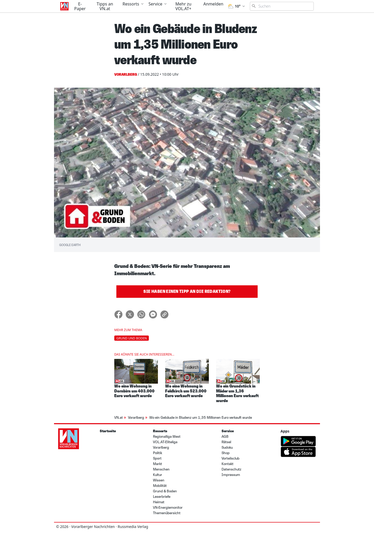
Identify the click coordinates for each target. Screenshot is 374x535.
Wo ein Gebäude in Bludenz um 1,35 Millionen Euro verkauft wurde (200, 417)
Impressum (231, 475)
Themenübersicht (167, 513)
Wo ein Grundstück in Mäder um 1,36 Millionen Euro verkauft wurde (237, 393)
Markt (157, 464)
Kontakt (227, 464)
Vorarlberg (136, 417)
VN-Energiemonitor (168, 507)
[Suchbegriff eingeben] (282, 6)
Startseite (108, 431)
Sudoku (227, 447)
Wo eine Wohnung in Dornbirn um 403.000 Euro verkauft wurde (134, 391)
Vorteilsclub (230, 458)
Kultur (157, 475)
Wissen (158, 480)
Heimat (158, 502)
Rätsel (226, 442)
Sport (157, 458)
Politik (157, 453)
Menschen (161, 469)
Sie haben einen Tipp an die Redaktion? (186, 291)
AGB (225, 436)
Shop (226, 453)
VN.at (118, 417)
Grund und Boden (131, 338)
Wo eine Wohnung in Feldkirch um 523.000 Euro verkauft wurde (185, 391)
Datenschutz (231, 469)
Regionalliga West (167, 436)
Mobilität (160, 486)
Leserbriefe (161, 496)
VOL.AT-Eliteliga (165, 442)
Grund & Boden (165, 491)
